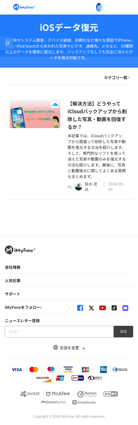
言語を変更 (69, 348)
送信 (123, 331)
